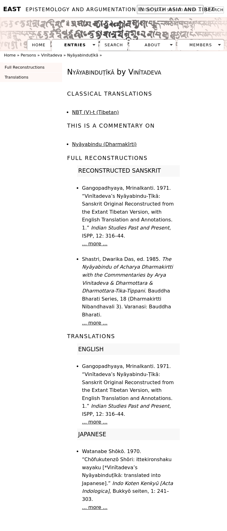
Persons (28, 55)
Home (39, 45)
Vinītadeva (51, 55)
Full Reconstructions (24, 67)
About (153, 45)
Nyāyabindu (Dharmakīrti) (104, 144)
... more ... (94, 244)
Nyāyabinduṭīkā (82, 55)
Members (200, 45)
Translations (16, 77)
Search (114, 45)
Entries (75, 45)
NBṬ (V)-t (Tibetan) (95, 112)
